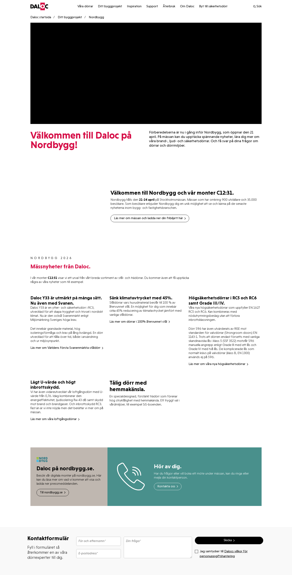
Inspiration (134, 6)
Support (152, 6)
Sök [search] (257, 6)
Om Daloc (187, 6)
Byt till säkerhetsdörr (213, 6)
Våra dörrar (85, 6)
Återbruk (169, 6)
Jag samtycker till (221, 553)
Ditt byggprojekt (110, 6)
